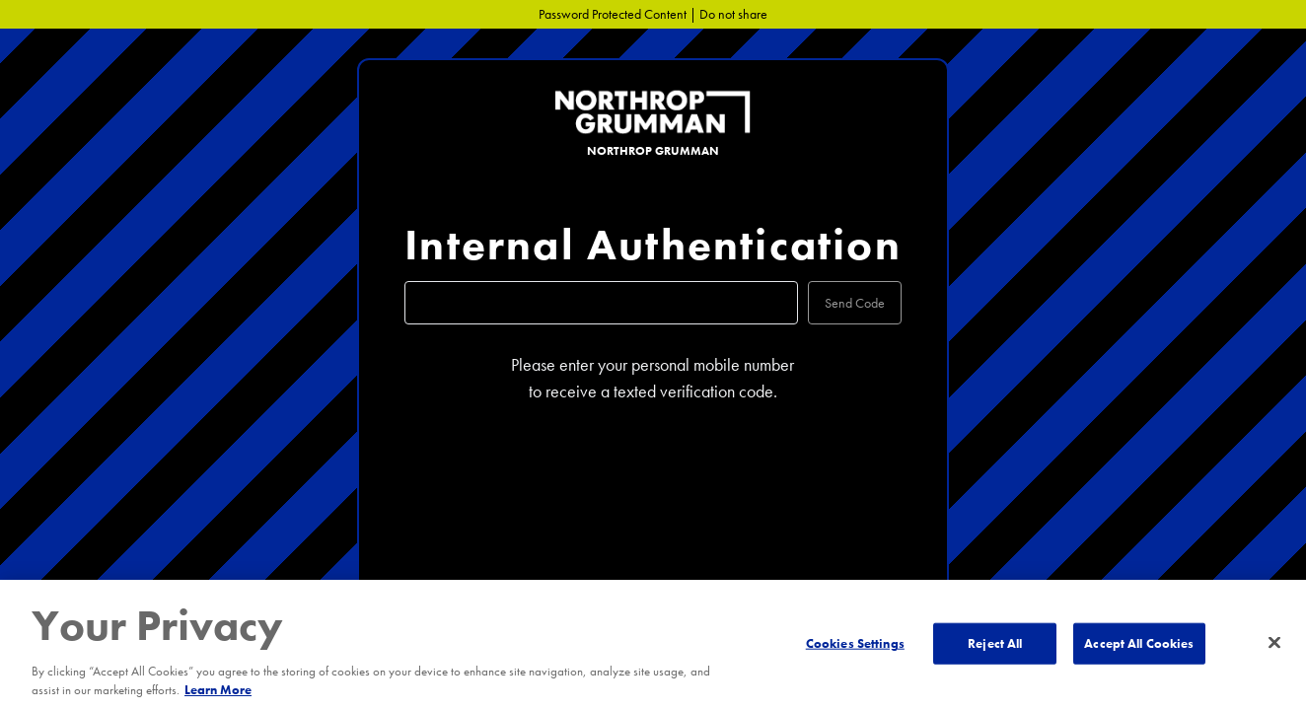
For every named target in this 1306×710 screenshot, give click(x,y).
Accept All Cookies (1139, 643)
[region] (653, 645)
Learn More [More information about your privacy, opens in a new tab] (218, 689)
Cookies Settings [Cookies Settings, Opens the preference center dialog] (855, 643)
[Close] (1274, 643)
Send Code (855, 303)
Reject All (995, 643)
